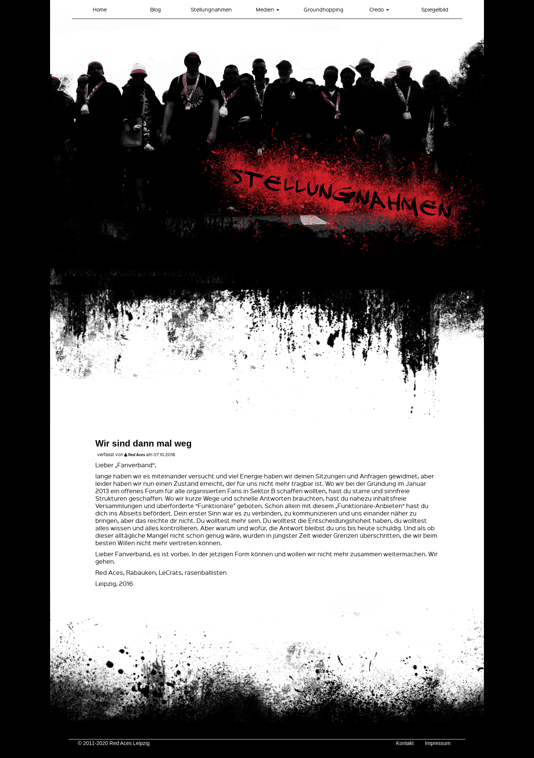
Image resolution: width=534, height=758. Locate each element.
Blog (155, 9)
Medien (267, 9)
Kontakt (404, 743)
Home (100, 9)
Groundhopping (323, 9)
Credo (379, 9)
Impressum (438, 743)
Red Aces (136, 455)
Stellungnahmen (211, 9)
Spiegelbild (434, 9)
